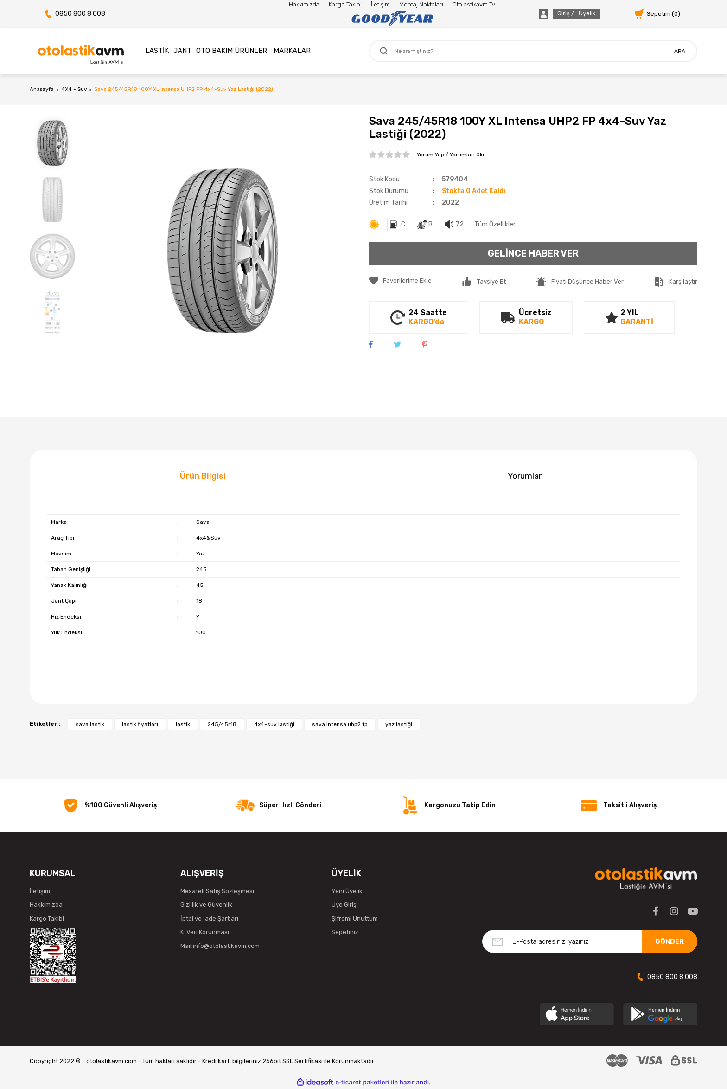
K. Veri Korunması (204, 931)
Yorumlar (525, 476)
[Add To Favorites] (400, 280)
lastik (183, 724)
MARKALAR (292, 50)
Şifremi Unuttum (355, 918)
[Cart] (657, 14)
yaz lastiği (398, 724)
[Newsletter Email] (589, 941)
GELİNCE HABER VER (533, 253)
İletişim (380, 4)
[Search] (533, 51)
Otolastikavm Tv (474, 4)
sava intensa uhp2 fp (340, 724)
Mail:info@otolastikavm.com (220, 945)
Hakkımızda (304, 4)
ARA (679, 51)
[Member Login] (559, 14)
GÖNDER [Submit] (669, 941)
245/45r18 (222, 724)
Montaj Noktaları (421, 4)
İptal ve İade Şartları (209, 918)
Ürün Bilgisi (203, 476)
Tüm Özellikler (495, 224)
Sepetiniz (345, 931)
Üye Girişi (345, 904)
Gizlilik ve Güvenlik (206, 904)
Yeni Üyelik (347, 891)
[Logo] (392, 18)
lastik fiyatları (140, 724)
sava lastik (90, 724)
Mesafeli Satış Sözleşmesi (217, 891)
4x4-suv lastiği (274, 724)
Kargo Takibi (345, 4)
